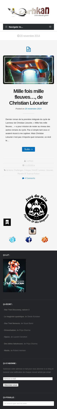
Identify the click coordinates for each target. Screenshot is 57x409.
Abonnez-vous (10, 385)
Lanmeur (41, 170)
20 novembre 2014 (33, 109)
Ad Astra (9, 170)
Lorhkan (30, 161)
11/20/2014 (30, 165)
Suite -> (28, 149)
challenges (18, 170)
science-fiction (33, 173)
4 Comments (28, 178)
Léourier (49, 170)
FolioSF (34, 170)
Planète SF (22, 173)
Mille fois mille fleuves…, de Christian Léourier (28, 97)
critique (27, 170)
